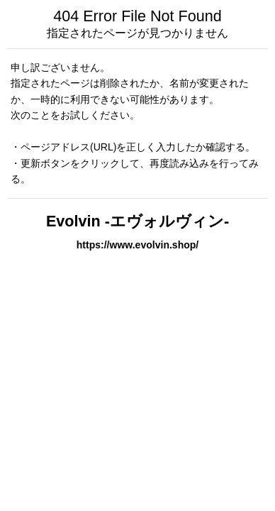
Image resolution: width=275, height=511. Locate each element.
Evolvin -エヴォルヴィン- (137, 221)
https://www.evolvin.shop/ (138, 245)
